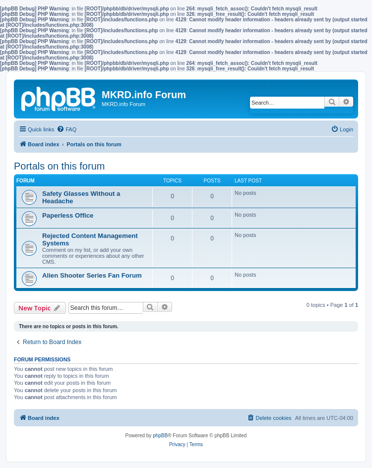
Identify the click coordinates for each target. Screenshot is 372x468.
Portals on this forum (59, 166)
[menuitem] (66, 129)
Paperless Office (67, 215)
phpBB (160, 435)
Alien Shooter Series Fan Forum (92, 275)
